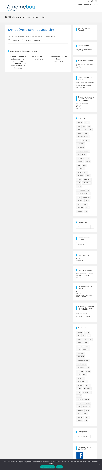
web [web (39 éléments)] (87, 208)
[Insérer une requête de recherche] (85, 35)
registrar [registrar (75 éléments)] (86, 197)
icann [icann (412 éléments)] (88, 162)
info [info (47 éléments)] (84, 165)
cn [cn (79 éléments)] (90, 130)
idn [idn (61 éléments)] (79, 165)
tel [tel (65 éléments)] (79, 204)
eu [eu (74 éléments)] (78, 154)
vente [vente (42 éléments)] (85, 204)
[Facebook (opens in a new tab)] (92, 2)
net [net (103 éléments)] (79, 183)
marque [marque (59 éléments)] (80, 176)
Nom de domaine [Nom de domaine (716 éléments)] (83, 190)
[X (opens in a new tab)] (88, 2)
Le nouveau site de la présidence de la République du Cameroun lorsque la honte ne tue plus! (17, 61)
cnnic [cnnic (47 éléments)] (80, 133)
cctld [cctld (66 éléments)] (80, 130)
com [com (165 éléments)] (86, 133)
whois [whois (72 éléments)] (80, 211)
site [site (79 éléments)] (87, 201)
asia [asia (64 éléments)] (79, 126)
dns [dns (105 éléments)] (79, 140)
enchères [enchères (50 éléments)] (81, 147)
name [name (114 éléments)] (79, 179)
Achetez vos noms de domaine (84, 64)
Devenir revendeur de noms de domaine (85, 83)
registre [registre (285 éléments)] (80, 201)
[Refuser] (99, 465)
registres (37, 40)
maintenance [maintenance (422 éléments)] (82, 172)
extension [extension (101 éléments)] (81, 158)
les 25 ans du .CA (38, 57)
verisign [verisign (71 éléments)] (80, 208)
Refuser (59, 467)
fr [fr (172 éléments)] (88, 158)
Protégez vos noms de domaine (82, 66)
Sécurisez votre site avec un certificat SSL (84, 50)
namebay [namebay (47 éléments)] (87, 179)
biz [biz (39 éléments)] (89, 126)
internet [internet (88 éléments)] (81, 169)
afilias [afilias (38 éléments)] (80, 122)
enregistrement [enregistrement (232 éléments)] (83, 151)
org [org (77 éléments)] (79, 197)
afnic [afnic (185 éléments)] (87, 122)
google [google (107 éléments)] (80, 162)
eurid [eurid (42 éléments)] (84, 154)
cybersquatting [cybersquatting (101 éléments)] (83, 137)
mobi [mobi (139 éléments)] (87, 176)
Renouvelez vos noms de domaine (83, 104)
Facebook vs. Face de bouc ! (58, 58)
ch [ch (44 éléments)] (85, 130)
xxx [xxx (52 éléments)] (86, 211)
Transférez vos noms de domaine (83, 107)
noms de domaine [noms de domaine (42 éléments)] (84, 193)
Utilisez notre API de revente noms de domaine (84, 86)
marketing (28, 40)
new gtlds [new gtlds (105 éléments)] (86, 183)
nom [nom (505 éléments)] (79, 186)
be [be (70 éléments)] (84, 126)
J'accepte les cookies (47, 467)
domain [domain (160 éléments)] (85, 140)
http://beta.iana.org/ (49, 36)
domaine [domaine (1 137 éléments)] (80, 144)
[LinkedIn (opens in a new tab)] (95, 2)
